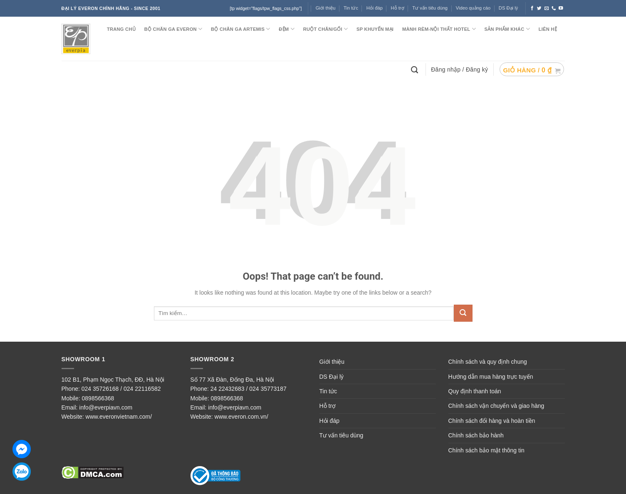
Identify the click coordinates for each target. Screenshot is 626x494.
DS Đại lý (508, 7)
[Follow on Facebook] (532, 8)
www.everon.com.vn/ (241, 416)
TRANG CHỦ (121, 29)
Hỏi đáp (374, 7)
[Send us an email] (546, 8)
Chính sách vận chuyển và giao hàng (496, 405)
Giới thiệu (332, 361)
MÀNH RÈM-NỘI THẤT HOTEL (439, 29)
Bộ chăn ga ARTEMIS (240, 29)
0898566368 (98, 398)
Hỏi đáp (329, 420)
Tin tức (351, 7)
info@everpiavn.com (105, 407)
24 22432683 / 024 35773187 (248, 388)
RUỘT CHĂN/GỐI (325, 29)
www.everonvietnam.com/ (119, 416)
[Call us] (554, 8)
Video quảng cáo (473, 7)
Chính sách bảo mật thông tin (486, 450)
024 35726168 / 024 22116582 (121, 388)
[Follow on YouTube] (561, 8)
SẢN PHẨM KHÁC (507, 29)
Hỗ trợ (397, 7)
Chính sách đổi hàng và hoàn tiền (491, 420)
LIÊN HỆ (548, 29)
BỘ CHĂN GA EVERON (173, 29)
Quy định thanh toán (474, 391)
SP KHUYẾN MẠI (374, 29)
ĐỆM (286, 29)
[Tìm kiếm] (415, 69)
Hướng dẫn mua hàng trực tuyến (490, 376)
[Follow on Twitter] (539, 8)
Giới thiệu (326, 7)
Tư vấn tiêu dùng (430, 7)
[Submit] (463, 313)
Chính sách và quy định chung (487, 361)
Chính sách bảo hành (476, 435)
